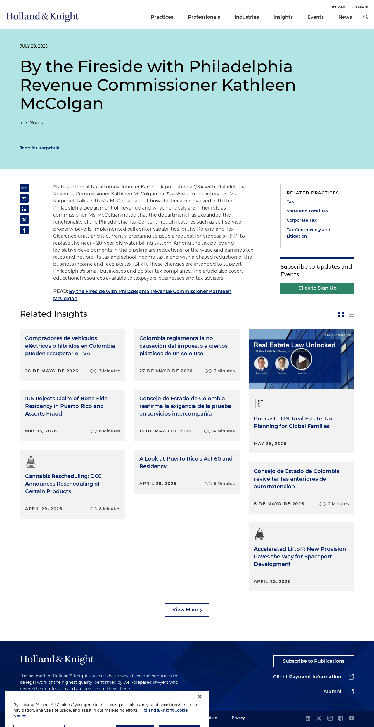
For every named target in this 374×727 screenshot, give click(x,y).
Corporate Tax (302, 220)
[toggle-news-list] (351, 314)
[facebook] (340, 718)
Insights (283, 17)
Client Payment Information (307, 677)
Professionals (204, 17)
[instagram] (330, 718)
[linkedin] (308, 718)
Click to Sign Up (317, 288)
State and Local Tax (307, 211)
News (345, 17)
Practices (162, 17)
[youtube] (351, 718)
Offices (337, 7)
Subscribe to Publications (313, 661)
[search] (365, 17)
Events (315, 17)
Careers (360, 7)
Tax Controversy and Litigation (308, 233)
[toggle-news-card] (341, 314)
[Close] (199, 707)
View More (185, 609)
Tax (290, 201)
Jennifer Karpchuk (40, 147)
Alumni (332, 691)
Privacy (238, 718)
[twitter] (318, 718)
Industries (247, 17)
